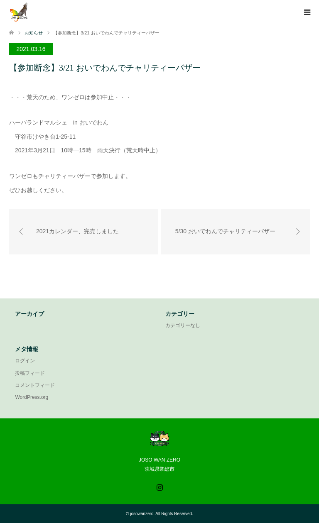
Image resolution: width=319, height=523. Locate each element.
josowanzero (141, 513)
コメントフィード (35, 385)
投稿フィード (30, 373)
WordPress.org (31, 397)
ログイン (25, 361)
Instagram (159, 486)
